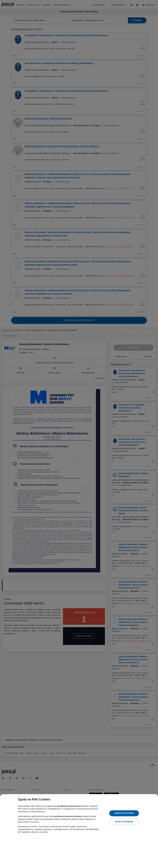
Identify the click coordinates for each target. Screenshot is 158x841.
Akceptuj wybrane (124, 822)
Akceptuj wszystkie (124, 813)
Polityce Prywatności (31, 822)
